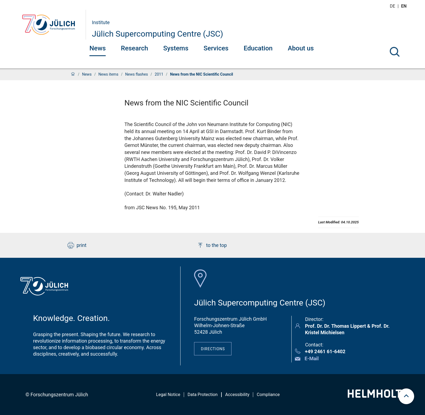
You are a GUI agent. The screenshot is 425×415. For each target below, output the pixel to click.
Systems (175, 48)
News (97, 48)
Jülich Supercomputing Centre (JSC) (157, 33)
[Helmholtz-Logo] (378, 396)
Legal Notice (168, 394)
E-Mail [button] (312, 358)
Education (258, 48)
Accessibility (237, 394)
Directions (213, 349)
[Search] (395, 52)
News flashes (136, 74)
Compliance (268, 394)
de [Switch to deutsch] (393, 6)
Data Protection (203, 394)
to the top (212, 245)
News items (108, 74)
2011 (159, 74)
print (76, 245)
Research (134, 48)
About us (301, 48)
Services (216, 48)
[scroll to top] (406, 396)
